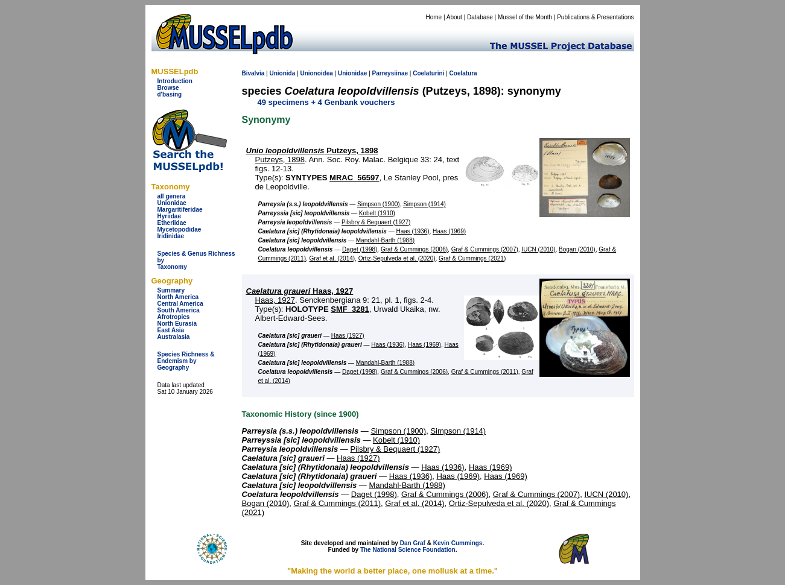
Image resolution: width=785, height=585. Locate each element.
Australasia (173, 337)
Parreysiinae (390, 73)
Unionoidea (316, 73)
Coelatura (463, 73)
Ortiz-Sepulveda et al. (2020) (397, 258)
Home (433, 17)
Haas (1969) (449, 231)
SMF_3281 (350, 309)
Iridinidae (170, 236)
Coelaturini (428, 73)
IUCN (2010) (538, 249)
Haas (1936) (412, 231)
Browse (168, 87)
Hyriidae (169, 216)
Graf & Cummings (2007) (484, 249)
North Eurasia (177, 323)
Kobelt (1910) (377, 213)
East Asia (171, 330)
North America (178, 297)
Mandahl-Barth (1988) (385, 240)
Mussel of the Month (525, 17)
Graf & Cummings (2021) (472, 258)
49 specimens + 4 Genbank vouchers (326, 102)
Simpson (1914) (424, 204)
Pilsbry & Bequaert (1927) (376, 222)
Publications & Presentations (595, 17)
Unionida (282, 73)
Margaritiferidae (180, 209)
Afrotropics (173, 317)
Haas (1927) (347, 335)
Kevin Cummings (458, 543)
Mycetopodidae (179, 229)
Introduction (174, 81)
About (454, 17)
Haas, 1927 (300, 291)
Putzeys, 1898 (312, 150)
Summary (171, 290)
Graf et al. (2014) (332, 258)
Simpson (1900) (378, 204)
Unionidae (171, 203)
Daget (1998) (359, 249)
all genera (171, 196)
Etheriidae (171, 223)
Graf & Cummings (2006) (414, 249)
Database (480, 17)
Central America (180, 303)
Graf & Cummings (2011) (484, 371)
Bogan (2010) (577, 249)
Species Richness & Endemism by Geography (186, 361)
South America (178, 310)
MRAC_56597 (354, 177)
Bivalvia (253, 73)
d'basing (169, 94)
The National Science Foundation (408, 549)
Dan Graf (412, 543)
